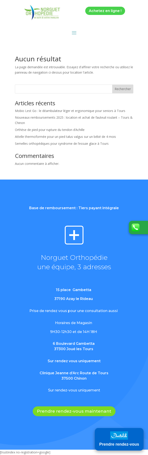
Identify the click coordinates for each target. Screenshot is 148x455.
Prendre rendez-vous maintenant (74, 411)
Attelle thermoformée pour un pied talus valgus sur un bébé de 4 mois (65, 136)
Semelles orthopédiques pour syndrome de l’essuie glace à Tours (62, 143)
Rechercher (123, 89)
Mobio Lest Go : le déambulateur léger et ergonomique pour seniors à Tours (70, 111)
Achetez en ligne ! (105, 11)
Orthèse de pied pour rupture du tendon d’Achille (50, 130)
